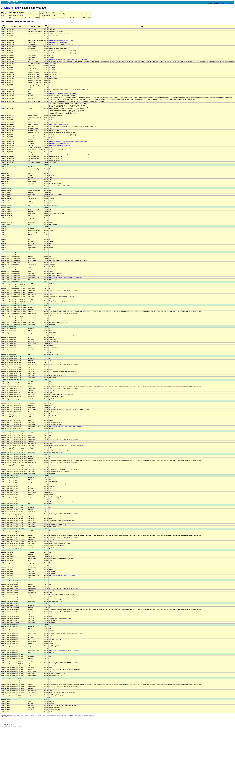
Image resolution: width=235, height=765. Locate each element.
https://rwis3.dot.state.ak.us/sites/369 (59, 143)
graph (14, 18)
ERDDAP (6, 7)
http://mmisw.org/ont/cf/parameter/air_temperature (63, 352)
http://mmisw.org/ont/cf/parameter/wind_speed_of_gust (64, 501)
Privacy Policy (12, 726)
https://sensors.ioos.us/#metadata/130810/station (63, 93)
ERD (231, 3)
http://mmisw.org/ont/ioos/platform (58, 124)
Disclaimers (4, 726)
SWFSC (228, 3)
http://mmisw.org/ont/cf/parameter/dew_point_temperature (65, 277)
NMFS (223, 3)
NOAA (219, 3)
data (10, 18)
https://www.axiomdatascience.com (59, 42)
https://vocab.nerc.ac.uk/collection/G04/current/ (62, 40)
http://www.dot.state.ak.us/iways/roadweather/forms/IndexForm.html (68, 59)
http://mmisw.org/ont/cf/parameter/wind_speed (62, 575)
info (16, 7)
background (54, 18)
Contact (19, 726)
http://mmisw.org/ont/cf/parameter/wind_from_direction (64, 650)
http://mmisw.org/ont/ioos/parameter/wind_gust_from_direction (66, 426)
